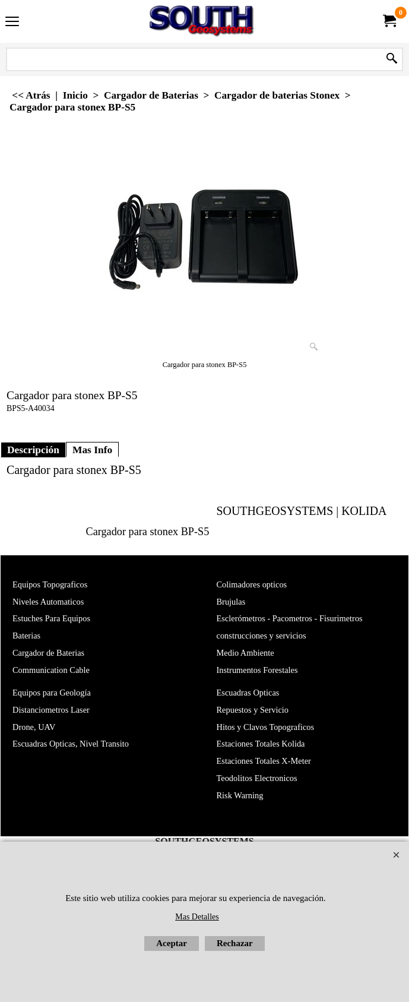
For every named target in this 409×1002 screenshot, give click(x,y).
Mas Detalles (196, 916)
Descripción (33, 450)
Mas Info (92, 450)
